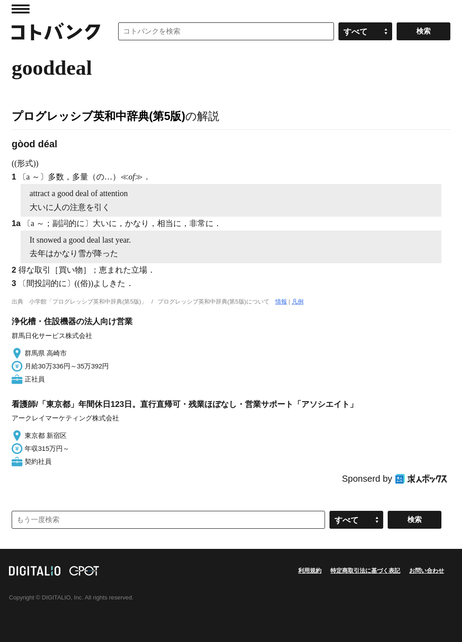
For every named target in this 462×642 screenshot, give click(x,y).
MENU (21, 9)
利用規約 (309, 570)
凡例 (298, 301)
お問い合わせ (426, 570)
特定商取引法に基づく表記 (365, 570)
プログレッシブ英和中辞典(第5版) (98, 116)
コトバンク (56, 31)
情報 (281, 301)
